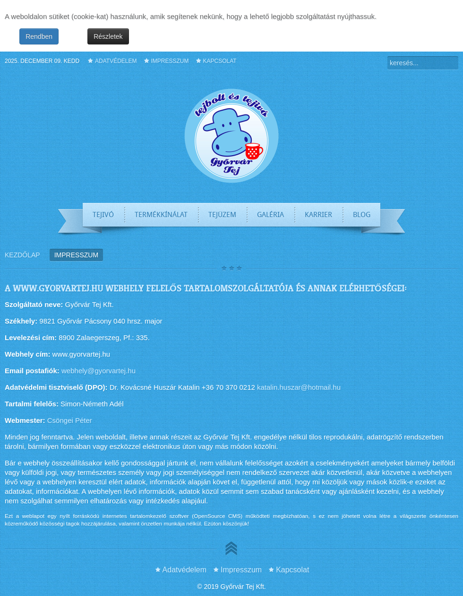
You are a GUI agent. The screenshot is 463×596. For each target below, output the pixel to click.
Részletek (108, 36)
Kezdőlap (22, 255)
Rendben (39, 36)
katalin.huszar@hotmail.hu (299, 387)
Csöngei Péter (69, 420)
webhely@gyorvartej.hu (98, 371)
